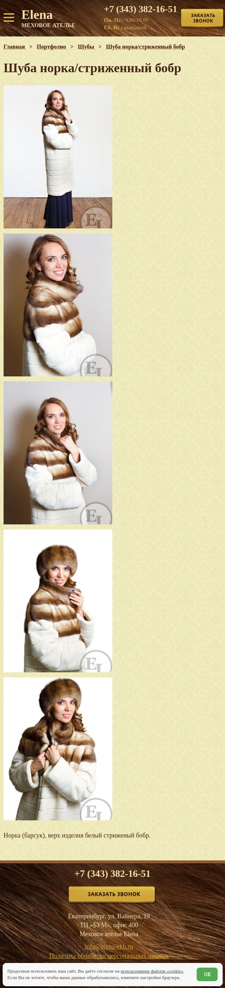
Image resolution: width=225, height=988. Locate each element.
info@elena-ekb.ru (109, 946)
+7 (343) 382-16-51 (140, 9)
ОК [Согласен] (207, 974)
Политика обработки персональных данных (109, 955)
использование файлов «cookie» (152, 971)
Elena (48, 18)
